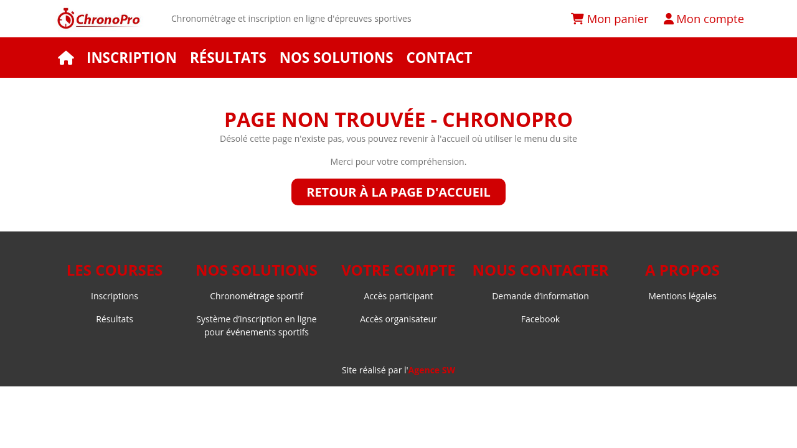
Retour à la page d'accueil (398, 192)
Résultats (228, 57)
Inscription (132, 57)
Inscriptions (114, 296)
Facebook (540, 319)
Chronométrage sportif (256, 296)
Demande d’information (540, 296)
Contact (439, 57)
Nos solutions (337, 57)
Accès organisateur (398, 319)
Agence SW (431, 370)
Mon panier (610, 18)
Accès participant (398, 296)
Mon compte (704, 18)
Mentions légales (682, 296)
